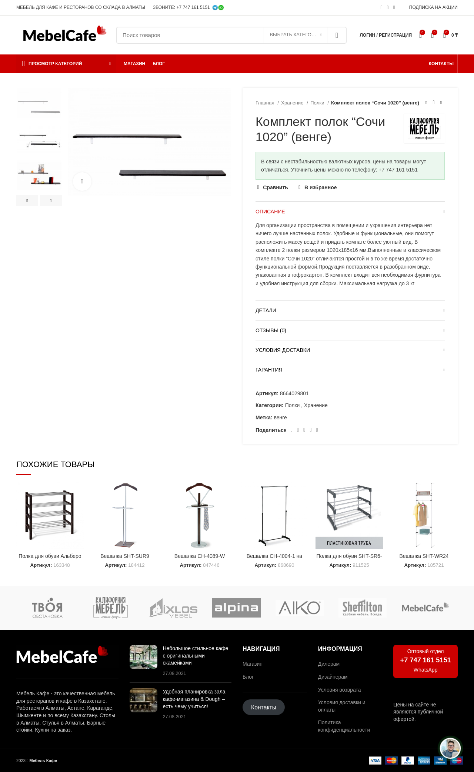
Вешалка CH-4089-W (199, 556)
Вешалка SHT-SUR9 (124, 556)
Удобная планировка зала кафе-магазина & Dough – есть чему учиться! (194, 699)
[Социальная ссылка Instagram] (381, 8)
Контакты (263, 707)
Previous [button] (27, 200)
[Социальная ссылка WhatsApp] (388, 8)
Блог (248, 677)
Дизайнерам (333, 677)
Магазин (253, 664)
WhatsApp (426, 670)
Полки (318, 103)
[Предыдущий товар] (426, 103)
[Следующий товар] (441, 103)
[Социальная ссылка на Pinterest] (298, 430)
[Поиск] (231, 35)
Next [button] (51, 200)
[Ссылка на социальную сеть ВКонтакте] (310, 430)
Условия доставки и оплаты (341, 706)
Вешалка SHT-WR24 (423, 556)
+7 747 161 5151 (193, 7)
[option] (39, 103)
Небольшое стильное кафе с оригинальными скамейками (195, 655)
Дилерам (329, 664)
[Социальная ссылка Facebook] (291, 430)
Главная (266, 103)
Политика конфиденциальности (344, 726)
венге (280, 417)
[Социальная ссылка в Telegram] (394, 8)
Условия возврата (339, 690)
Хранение (293, 103)
